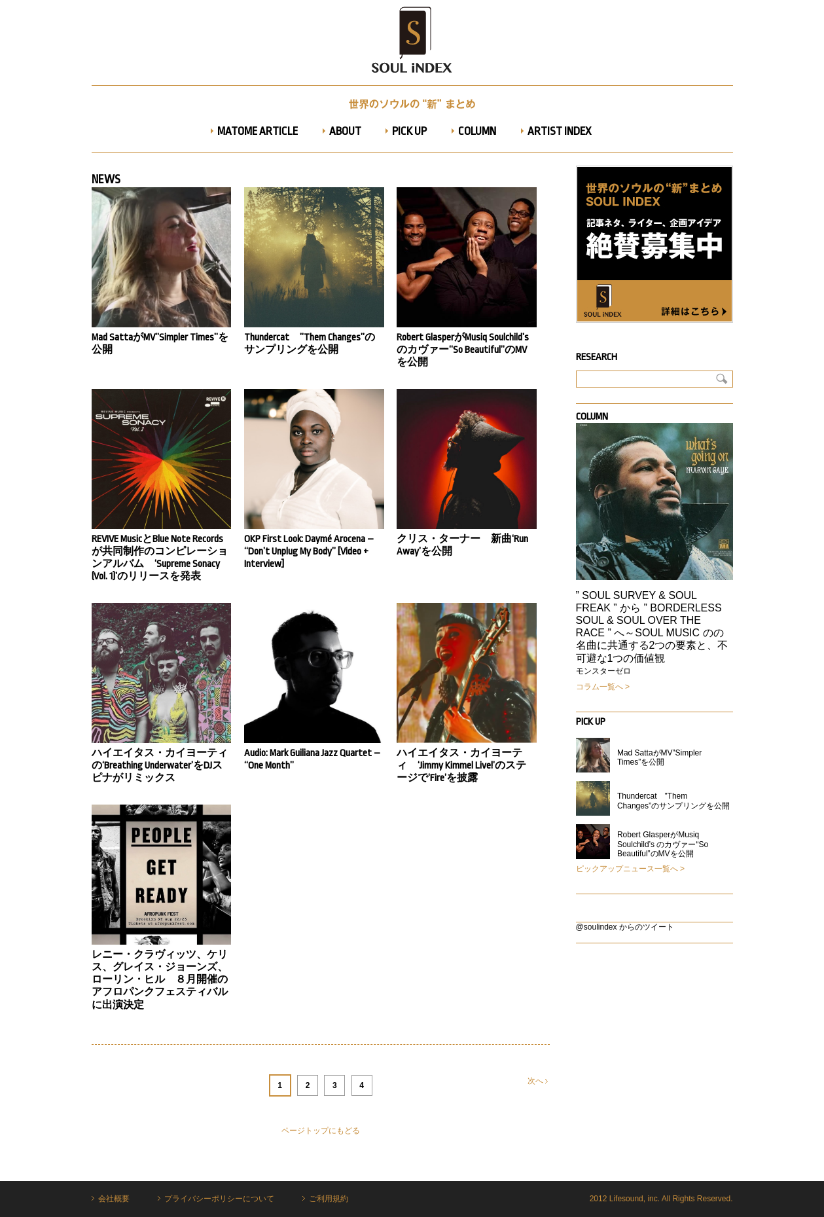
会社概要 (114, 1198)
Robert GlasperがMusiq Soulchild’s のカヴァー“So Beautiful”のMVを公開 (662, 844)
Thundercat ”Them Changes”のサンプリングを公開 (673, 800)
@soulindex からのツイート (625, 927)
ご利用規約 (328, 1198)
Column (592, 416)
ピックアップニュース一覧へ (627, 868)
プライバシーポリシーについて (219, 1198)
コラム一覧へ (599, 686)
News (106, 179)
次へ (538, 1080)
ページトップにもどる (320, 1130)
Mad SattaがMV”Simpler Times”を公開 (659, 757)
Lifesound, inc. (634, 1198)
